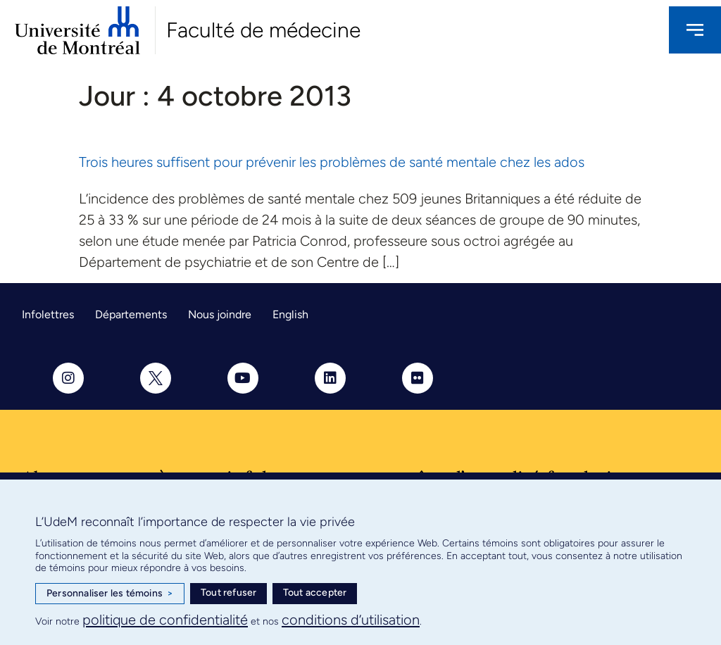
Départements (131, 314)
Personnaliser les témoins (109, 593)
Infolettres (48, 314)
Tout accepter (315, 593)
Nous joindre (219, 314)
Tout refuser (228, 593)
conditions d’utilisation (351, 619)
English (290, 314)
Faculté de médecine (263, 30)
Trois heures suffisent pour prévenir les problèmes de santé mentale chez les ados (331, 162)
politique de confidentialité (165, 619)
